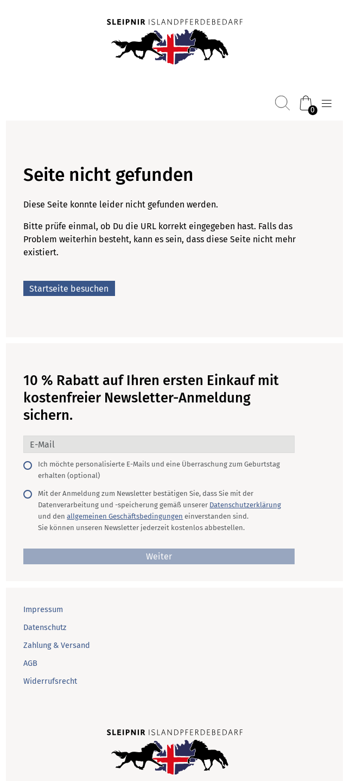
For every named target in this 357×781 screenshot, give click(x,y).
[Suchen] (282, 103)
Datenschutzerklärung (245, 505)
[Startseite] (175, 43)
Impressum (43, 609)
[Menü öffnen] (326, 104)
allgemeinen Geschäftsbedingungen (125, 516)
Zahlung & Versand (56, 645)
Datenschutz (44, 627)
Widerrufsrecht (50, 681)
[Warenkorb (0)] (305, 103)
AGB (30, 663)
